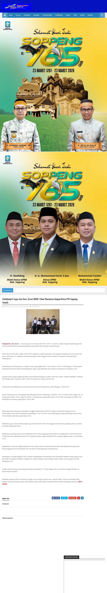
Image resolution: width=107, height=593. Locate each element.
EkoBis (68, 15)
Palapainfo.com (8, 344)
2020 (9, 590)
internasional (47, 15)
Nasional (36, 15)
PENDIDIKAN (35, 307)
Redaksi (90, 15)
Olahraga (27, 15)
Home (10, 15)
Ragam (82, 15)
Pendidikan (58, 15)
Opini (75, 15)
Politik (18, 15)
